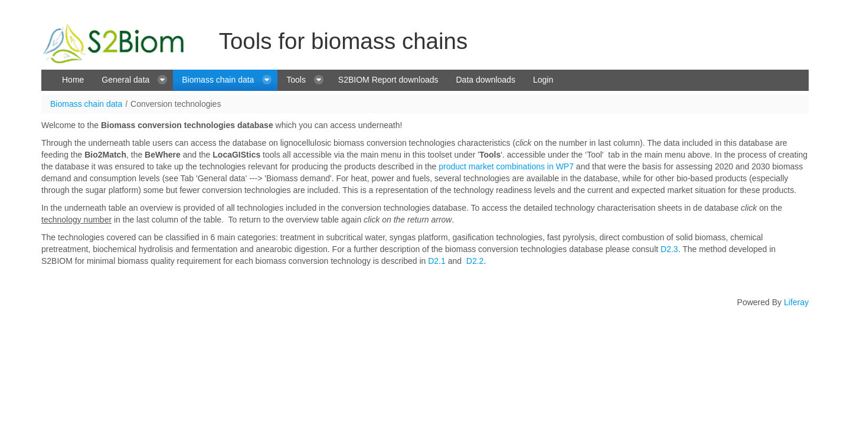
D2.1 (437, 261)
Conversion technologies (175, 104)
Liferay (796, 302)
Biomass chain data (86, 104)
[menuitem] (73, 80)
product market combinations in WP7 (506, 166)
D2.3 (669, 249)
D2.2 (475, 261)
